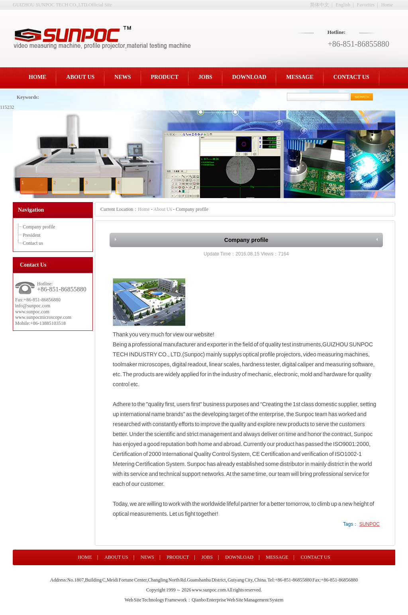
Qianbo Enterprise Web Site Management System (237, 600)
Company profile (39, 227)
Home (387, 5)
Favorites (366, 5)
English (343, 5)
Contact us (33, 243)
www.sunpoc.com (209, 590)
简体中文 (319, 5)
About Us (162, 209)
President (32, 235)
